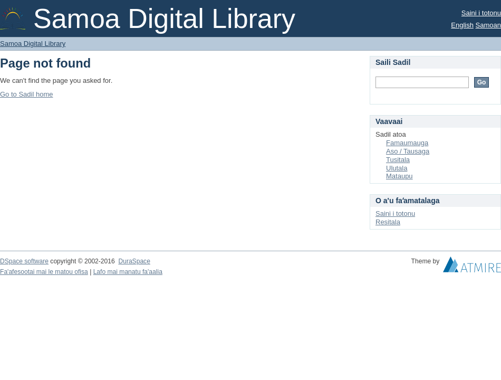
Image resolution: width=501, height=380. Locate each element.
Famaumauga (407, 143)
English (462, 25)
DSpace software (24, 261)
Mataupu (399, 176)
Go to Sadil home (26, 94)
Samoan (488, 25)
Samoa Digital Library (32, 44)
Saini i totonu (481, 13)
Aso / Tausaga (407, 151)
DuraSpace (134, 261)
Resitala (387, 222)
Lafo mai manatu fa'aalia (127, 272)
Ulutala (396, 168)
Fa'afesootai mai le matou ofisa (44, 272)
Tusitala (398, 160)
